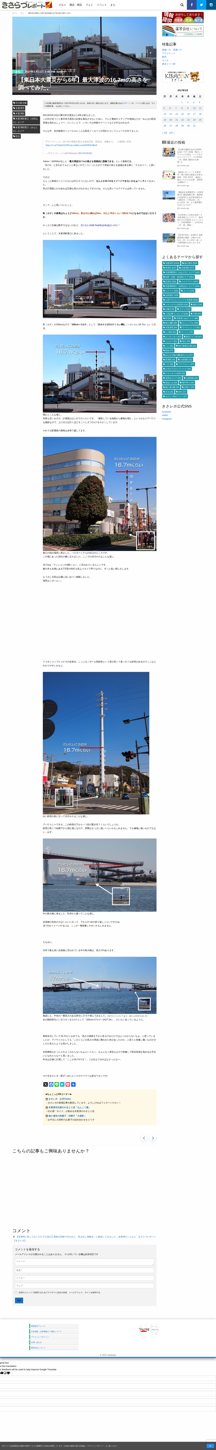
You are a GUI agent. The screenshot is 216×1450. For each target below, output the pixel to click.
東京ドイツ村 (168, 64)
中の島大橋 (21, 103)
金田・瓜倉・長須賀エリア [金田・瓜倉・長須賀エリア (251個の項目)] (179, 277)
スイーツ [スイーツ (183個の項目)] (171, 291)
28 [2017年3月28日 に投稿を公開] (176, 126)
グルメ (62, 4)
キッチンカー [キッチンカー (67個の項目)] (173, 337)
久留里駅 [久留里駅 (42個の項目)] (186, 359)
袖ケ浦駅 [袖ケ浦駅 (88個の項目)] (171, 323)
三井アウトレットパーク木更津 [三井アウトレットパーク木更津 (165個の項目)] (181, 300)
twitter (165, 415)
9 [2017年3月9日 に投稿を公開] (187, 108)
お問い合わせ (36, 1342)
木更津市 (20, 108)
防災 (18, 136)
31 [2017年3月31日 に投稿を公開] (194, 126)
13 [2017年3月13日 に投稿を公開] (171, 114)
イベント (102, 4)
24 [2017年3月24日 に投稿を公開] (194, 120)
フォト (89, 4)
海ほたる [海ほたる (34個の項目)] (171, 382)
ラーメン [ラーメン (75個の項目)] (187, 332)
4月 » (172, 133)
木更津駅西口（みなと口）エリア (25, 129)
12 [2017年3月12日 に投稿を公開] (165, 114)
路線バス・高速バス (172, 50)
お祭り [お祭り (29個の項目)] (189, 387)
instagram (167, 419)
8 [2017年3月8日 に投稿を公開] (182, 108)
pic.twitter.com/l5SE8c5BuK (83, 145)
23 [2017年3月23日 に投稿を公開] (188, 120)
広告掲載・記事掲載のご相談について (46, 1331)
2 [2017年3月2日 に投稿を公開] (187, 102)
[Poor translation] (6, 1373)
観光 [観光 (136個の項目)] (197, 304)
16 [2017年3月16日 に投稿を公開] (188, 114)
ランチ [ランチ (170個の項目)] (188, 291)
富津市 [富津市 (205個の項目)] (170, 281)
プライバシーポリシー (95, 1446)
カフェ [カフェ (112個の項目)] (184, 309)
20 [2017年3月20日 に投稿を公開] (171, 120)
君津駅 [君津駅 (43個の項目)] (170, 359)
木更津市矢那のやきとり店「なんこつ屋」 (70, 1107)
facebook (166, 412)
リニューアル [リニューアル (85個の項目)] (190, 323)
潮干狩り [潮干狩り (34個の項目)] (188, 382)
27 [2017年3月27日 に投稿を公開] (171, 126)
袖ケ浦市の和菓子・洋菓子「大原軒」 (67, 1116)
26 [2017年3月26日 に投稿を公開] (165, 126)
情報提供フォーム (38, 1326)
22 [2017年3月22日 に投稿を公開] (182, 120)
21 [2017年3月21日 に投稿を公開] (176, 120)
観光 (164, 57)
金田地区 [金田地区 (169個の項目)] (171, 295)
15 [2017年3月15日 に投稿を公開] (182, 114)
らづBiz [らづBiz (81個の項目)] (170, 332)
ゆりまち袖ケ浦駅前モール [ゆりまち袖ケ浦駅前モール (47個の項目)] (179, 355)
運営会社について (38, 1348)
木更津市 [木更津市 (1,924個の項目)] (172, 263)
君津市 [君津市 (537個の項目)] (170, 268)
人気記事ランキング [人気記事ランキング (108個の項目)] (176, 314)
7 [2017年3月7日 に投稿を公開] (176, 108)
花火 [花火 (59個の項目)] (186, 341)
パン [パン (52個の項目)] (169, 346)
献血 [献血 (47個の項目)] (169, 350)
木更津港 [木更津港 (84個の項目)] (171, 327)
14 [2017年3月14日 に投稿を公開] (176, 114)
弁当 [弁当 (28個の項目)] (169, 392)
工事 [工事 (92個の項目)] (197, 314)
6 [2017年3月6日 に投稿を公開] (170, 108)
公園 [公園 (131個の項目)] (169, 309)
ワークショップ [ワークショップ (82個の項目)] (191, 327)
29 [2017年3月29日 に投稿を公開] (182, 126)
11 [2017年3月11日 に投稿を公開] (200, 108)
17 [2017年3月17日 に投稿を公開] (194, 114)
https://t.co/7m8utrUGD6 (58, 145)
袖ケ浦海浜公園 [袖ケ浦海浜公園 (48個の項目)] (187, 346)
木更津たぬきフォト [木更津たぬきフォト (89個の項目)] (187, 318)
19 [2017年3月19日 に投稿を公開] (165, 120)
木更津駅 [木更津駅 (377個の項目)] (187, 268)
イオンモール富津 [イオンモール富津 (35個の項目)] (175, 373)
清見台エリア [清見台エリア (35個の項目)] (173, 378)
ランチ (165, 60)
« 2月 (164, 133)
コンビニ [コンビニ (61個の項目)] (171, 341)
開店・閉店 (76, 4)
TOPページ (127, 103)
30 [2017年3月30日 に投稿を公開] (188, 126)
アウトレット (168, 53)
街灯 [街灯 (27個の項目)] (182, 392)
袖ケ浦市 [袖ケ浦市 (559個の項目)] (190, 263)
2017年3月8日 (85, 153)
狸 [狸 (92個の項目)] (168, 318)
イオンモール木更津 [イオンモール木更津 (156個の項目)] (176, 304)
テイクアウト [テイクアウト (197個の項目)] (189, 281)
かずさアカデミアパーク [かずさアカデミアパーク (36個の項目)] (178, 369)
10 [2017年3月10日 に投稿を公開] (194, 108)
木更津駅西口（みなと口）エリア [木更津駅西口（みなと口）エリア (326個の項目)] (182, 272)
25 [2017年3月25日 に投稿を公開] (200, 120)
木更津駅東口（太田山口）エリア (25, 120)
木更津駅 (20, 113)
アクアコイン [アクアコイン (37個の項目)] (186, 364)
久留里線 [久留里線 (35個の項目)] (192, 378)
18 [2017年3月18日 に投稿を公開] (200, 114)
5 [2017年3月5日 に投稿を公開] (164, 108)
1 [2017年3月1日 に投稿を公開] (182, 102)
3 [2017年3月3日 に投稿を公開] (193, 102)
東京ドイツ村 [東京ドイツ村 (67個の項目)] (194, 337)
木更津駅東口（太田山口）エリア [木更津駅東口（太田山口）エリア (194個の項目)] (182, 286)
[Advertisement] (84, 1191)
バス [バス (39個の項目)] (169, 364)
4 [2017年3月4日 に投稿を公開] (199, 102)
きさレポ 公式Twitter (60, 1099)
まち (112, 4)
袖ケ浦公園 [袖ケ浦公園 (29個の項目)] (172, 387)
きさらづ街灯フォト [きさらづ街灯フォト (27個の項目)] (176, 396)
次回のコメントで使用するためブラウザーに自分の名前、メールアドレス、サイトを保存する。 (60, 1292)
